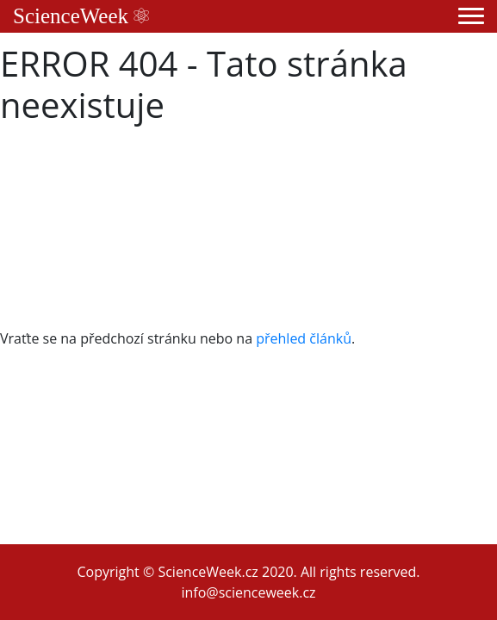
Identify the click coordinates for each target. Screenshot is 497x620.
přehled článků (303, 338)
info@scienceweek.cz (248, 592)
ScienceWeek (81, 16)
